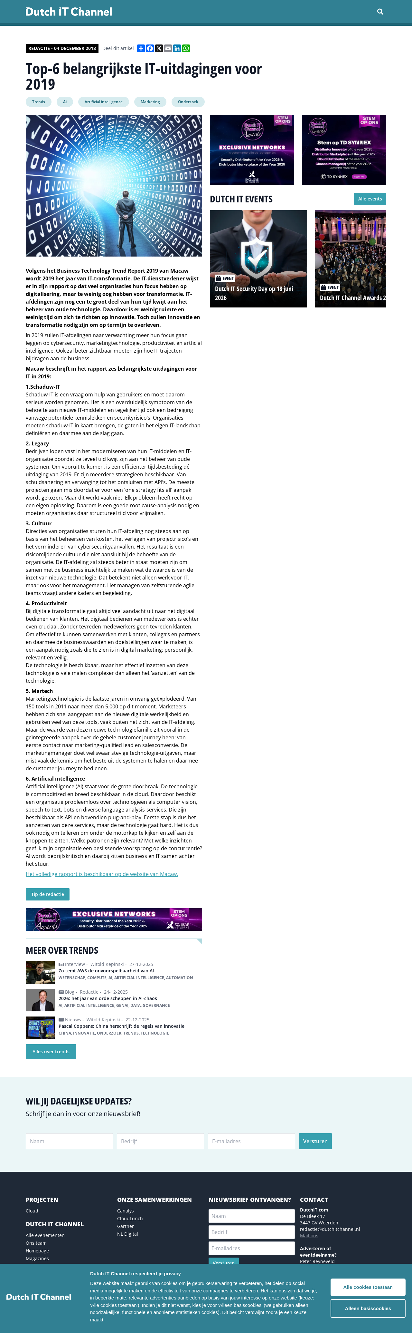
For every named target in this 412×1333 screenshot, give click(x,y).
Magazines (37, 1258)
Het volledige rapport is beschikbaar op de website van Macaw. (102, 874)
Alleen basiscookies (368, 1308)
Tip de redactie (47, 894)
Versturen (315, 1141)
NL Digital (127, 1234)
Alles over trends (51, 1051)
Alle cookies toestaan (368, 1287)
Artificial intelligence (104, 101)
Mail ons (309, 1235)
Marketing (150, 101)
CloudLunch (130, 1218)
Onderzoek (188, 101)
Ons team (36, 1243)
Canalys (125, 1211)
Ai (65, 101)
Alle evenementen (45, 1235)
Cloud (32, 1211)
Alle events (370, 199)
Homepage (37, 1251)
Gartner (125, 1226)
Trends (38, 101)
